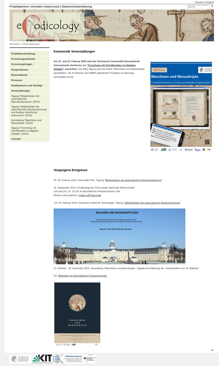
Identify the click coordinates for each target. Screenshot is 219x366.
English (210, 2)
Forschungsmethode (23, 59)
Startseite (14, 44)
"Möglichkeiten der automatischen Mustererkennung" (152, 202)
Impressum (52, 6)
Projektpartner (19, 6)
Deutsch (199, 2)
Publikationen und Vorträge (27, 85)
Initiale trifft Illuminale (90, 195)
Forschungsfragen (22, 64)
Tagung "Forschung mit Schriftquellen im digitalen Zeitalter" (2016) (25, 131)
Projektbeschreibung (23, 53)
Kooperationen (19, 69)
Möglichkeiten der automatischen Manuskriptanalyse (133, 180)
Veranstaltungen (31, 44)
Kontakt (36, 6)
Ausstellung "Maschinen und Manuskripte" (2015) (26, 121)
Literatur (16, 139)
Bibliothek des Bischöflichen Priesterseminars (82, 275)
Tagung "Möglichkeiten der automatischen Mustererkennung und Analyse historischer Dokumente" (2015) (28, 111)
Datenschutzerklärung (77, 6)
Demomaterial (19, 75)
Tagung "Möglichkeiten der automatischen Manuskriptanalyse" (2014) (25, 99)
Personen (16, 80)
